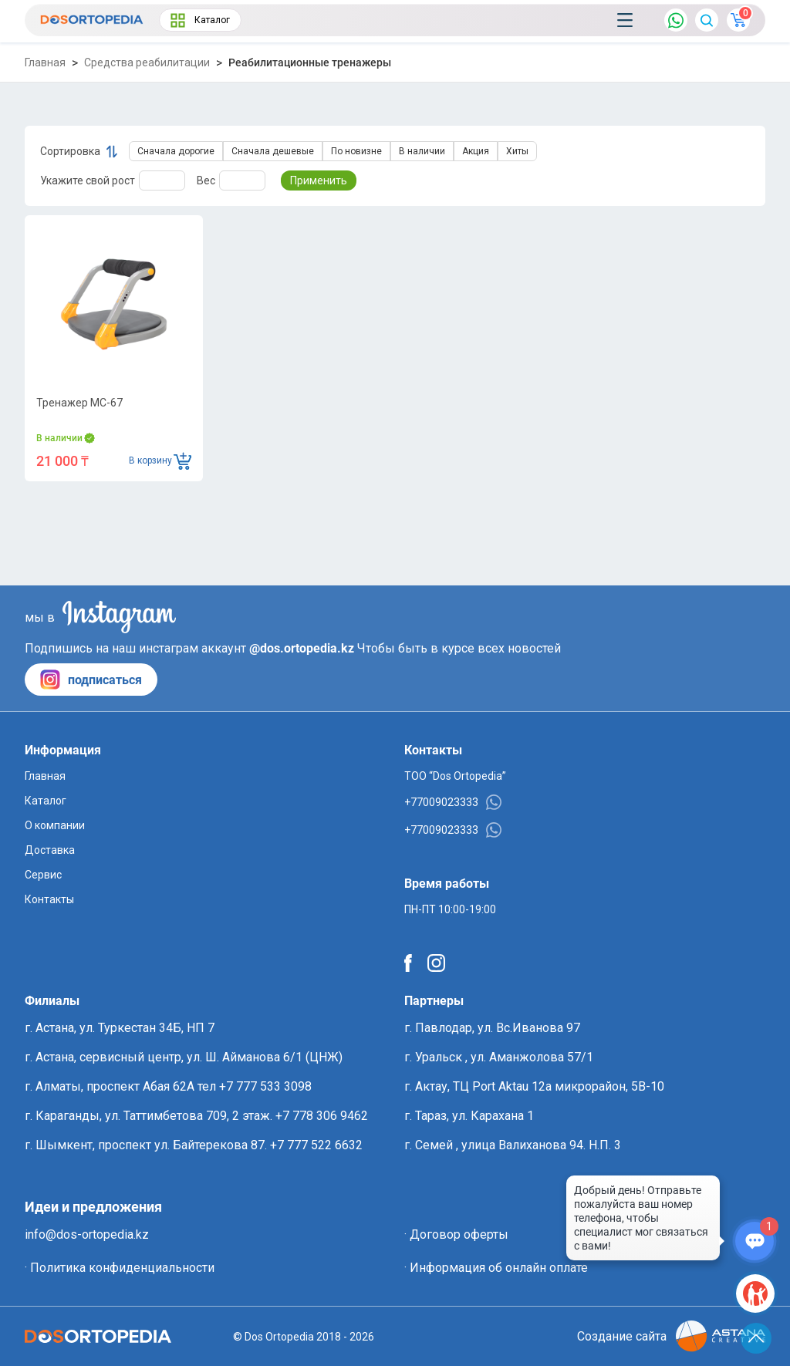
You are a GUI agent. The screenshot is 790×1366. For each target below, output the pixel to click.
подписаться (91, 680)
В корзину (160, 461)
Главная (45, 62)
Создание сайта (671, 1336)
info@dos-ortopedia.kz (87, 1234)
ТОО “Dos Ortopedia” (455, 776)
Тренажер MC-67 (79, 402)
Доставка (50, 850)
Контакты (49, 899)
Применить (318, 180)
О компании (55, 825)
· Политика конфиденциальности (119, 1267)
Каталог (200, 20)
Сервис (43, 875)
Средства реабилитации (147, 62)
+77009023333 (452, 802)
